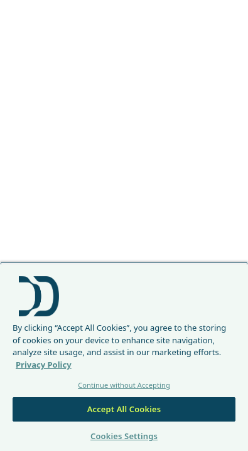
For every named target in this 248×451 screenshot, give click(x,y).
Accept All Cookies (124, 409)
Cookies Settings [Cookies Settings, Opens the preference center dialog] (124, 436)
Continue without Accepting (124, 385)
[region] (124, 356)
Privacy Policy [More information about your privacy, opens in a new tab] (44, 364)
